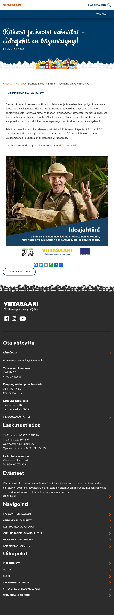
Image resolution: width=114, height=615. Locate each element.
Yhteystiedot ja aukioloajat (21, 589)
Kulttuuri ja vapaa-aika (18, 527)
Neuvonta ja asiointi (16, 595)
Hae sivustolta (97, 5)
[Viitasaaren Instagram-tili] (14, 318)
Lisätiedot (10, 496)
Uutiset (20, 83)
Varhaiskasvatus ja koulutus (22, 533)
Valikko (103, 14)
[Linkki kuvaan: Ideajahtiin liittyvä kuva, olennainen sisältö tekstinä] (57, 207)
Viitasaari (8, 83)
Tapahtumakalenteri (16, 583)
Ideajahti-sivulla (68, 145)
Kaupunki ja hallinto (16, 546)
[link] (23, 93)
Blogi (6, 576)
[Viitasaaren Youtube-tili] (22, 318)
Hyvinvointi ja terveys (18, 540)
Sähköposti (10, 353)
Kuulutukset (11, 563)
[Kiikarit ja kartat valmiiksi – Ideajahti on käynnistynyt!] (12, 5)
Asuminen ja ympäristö (17, 521)
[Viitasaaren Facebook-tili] (6, 318)
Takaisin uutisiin (19, 272)
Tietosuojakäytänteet (17, 417)
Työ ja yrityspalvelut (17, 514)
